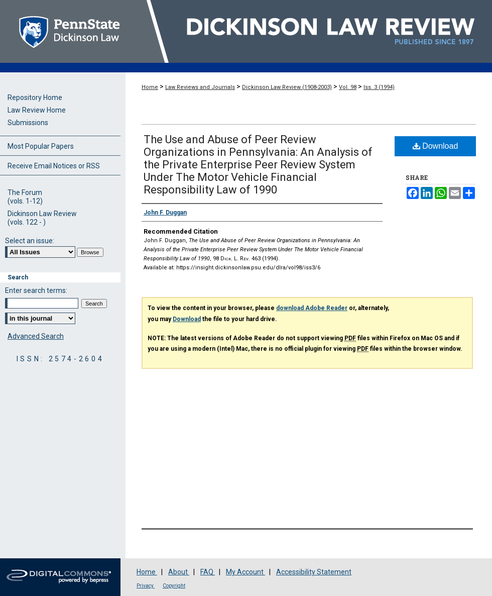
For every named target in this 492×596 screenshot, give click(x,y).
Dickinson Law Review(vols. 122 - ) (42, 218)
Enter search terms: (36, 290)
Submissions (28, 123)
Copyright (174, 585)
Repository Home (35, 97)
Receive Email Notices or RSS (54, 166)
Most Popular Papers (41, 146)
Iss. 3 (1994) (379, 87)
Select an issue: (29, 241)
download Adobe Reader (311, 308)
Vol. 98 (347, 87)
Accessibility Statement (313, 572)
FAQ (207, 572)
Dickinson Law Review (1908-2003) (287, 87)
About (178, 572)
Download (435, 146)
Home (150, 87)
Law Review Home (37, 110)
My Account (245, 572)
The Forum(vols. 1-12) (25, 196)
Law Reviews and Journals (200, 87)
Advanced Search (36, 336)
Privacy (146, 585)
